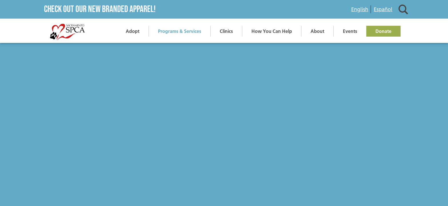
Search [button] (403, 9)
